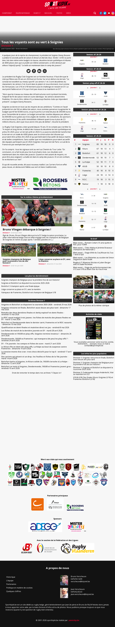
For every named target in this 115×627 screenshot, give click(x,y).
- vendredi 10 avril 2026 (36, 367)
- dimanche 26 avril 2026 (36, 334)
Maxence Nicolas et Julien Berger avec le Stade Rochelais (92, 263)
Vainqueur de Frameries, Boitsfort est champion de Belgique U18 (28, 292)
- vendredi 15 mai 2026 (32, 313)
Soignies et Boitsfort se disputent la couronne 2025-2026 (25, 283)
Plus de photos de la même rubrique (94, 305)
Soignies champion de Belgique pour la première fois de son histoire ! (30, 280)
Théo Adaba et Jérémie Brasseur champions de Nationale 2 (92, 248)
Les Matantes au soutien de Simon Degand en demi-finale (93, 258)
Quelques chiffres (13, 591)
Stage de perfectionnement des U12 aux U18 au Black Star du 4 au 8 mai (92, 268)
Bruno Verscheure (22, 48)
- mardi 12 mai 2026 (36, 318)
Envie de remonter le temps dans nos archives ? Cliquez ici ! (36, 373)
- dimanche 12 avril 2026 (34, 362)
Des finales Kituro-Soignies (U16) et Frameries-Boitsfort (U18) (93, 378)
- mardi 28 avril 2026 (31, 331)
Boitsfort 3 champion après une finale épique (20, 286)
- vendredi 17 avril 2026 (36, 352)
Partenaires (11, 584)
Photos (59, 13)
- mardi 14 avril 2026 (34, 357)
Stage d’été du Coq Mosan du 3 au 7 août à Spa (93, 253)
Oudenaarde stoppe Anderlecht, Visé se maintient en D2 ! (93, 373)
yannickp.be (74, 620)
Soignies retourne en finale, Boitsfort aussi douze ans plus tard (93, 358)
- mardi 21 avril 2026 (31, 344)
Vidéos (68, 13)
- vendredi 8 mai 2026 (35, 327)
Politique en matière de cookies (19, 588)
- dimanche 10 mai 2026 (36, 323)
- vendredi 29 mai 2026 (36, 304)
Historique (10, 577)
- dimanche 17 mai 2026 (35, 308)
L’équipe (9, 580)
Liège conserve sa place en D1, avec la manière (21, 289)
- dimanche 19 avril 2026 (34, 347)
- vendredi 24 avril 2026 (35, 339)
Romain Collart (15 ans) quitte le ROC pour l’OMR (92, 243)
